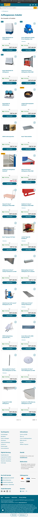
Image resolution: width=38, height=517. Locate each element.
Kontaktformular (23, 457)
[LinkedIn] (7, 492)
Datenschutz (14, 497)
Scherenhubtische (5, 448)
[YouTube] (4, 492)
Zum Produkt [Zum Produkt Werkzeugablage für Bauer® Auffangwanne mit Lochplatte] (28, 282)
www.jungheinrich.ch (23, 502)
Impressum (7, 497)
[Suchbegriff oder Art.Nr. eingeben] (17, 8)
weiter (34, 419)
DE (23, 491)
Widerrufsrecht (23, 440)
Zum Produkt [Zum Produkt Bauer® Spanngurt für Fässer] (9, 249)
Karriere (21, 442)
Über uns (22, 436)
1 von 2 (18, 420)
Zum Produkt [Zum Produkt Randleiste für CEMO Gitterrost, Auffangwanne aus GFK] (28, 414)
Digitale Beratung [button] (6, 452)
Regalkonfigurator (5, 455)
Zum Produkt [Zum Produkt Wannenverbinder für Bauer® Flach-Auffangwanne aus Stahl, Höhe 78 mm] (9, 381)
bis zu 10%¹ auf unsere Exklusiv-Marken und (17, 0)
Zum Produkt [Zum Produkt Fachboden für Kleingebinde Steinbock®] (9, 183)
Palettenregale (4, 446)
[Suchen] (35, 8)
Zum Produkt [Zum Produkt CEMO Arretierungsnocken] (9, 149)
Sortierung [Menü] (23, 515)
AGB (2, 497)
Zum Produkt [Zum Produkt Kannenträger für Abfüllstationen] (9, 116)
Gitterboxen (3, 440)
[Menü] (2, 4)
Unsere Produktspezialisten (26, 438)
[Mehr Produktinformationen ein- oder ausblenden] (9, 44)
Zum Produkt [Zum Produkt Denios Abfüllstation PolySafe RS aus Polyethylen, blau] (28, 50)
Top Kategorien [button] (5, 432)
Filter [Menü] (14, 515)
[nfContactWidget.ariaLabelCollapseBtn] (3, 510)
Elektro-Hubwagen (5, 438)
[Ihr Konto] (30, 4)
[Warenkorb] (35, 4)
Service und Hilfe (23, 434)
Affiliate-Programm (24, 444)
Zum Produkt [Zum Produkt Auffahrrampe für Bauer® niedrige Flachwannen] (28, 315)
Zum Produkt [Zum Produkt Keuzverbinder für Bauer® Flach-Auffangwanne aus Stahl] (28, 381)
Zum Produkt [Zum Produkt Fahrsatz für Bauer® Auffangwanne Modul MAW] (9, 216)
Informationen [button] (24, 432)
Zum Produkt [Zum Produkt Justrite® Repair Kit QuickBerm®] (28, 249)
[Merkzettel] (33, 4)
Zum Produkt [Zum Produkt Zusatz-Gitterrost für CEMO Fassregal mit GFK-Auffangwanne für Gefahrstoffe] (28, 348)
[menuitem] (30, 4)
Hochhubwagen (4, 434)
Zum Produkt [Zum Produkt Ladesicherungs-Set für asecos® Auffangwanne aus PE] (9, 315)
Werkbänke (3, 436)
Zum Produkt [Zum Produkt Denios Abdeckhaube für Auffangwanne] (9, 83)
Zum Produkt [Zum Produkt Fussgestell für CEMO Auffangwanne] (9, 414)
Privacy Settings (22, 497)
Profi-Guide (3, 463)
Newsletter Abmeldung (6, 461)
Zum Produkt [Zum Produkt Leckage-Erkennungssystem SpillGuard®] (28, 116)
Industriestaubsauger (5, 442)
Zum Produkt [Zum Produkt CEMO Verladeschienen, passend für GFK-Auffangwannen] (9, 348)
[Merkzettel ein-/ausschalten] (15, 23)
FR (26, 491)
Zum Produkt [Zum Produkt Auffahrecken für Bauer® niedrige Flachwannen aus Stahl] (9, 282)
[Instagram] (10, 492)
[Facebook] (1, 492)
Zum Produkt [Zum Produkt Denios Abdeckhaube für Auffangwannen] (9, 50)
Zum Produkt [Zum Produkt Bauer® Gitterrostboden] (28, 149)
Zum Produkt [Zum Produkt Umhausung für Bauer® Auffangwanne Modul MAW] (28, 83)
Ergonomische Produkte (6, 457)
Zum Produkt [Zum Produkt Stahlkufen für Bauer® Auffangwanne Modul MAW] (28, 216)
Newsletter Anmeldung (6, 459)
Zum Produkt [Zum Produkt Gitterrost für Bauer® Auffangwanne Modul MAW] (28, 182)
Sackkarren (3, 444)
